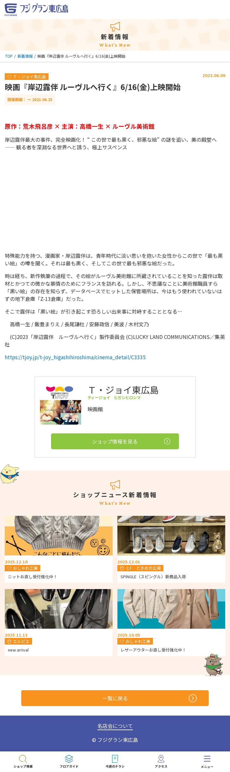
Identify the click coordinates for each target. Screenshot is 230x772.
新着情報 (25, 56)
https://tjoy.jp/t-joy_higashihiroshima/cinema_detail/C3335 (75, 357)
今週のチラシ (115, 766)
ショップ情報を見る (131, 441)
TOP (9, 56)
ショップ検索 (23, 766)
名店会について (115, 726)
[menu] (207, 761)
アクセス (161, 766)
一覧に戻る (149, 698)
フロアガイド (69, 766)
